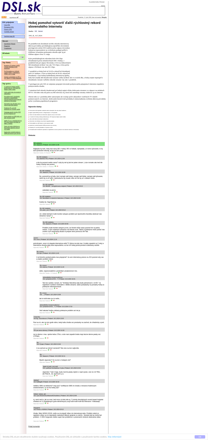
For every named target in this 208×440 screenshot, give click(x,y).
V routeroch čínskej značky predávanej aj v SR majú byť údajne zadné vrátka (12, 88)
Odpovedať (36, 153)
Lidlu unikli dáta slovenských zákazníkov (12, 92)
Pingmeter (7, 46)
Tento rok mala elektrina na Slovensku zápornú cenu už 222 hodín (12, 128)
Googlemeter (8, 48)
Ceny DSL (7, 25)
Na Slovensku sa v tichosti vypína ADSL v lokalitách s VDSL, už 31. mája (12, 72)
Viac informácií (114, 437)
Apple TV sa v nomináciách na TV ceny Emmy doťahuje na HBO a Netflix (13, 122)
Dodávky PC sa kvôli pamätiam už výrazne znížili (12, 108)
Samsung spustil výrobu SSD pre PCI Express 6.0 (12, 112)
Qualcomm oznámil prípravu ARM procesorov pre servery (12, 132)
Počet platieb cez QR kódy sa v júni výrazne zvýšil (13, 117)
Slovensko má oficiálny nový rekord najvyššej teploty (12, 104)
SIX (36, 31)
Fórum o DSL (8, 29)
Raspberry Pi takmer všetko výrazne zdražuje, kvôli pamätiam (12, 67)
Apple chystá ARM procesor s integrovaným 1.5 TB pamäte (43, 112)
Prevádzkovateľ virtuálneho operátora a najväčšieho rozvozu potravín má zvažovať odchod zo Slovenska (12, 99)
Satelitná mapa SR (9, 36)
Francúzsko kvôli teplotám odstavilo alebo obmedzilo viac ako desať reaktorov (47, 110)
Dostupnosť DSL (9, 27)
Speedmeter (7, 43)
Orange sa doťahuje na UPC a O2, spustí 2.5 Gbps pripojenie (12, 77)
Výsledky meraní (9, 31)
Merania (13, 43)
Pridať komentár (34, 426)
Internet (40, 31)
